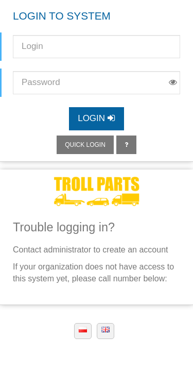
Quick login (85, 144)
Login (96, 118)
